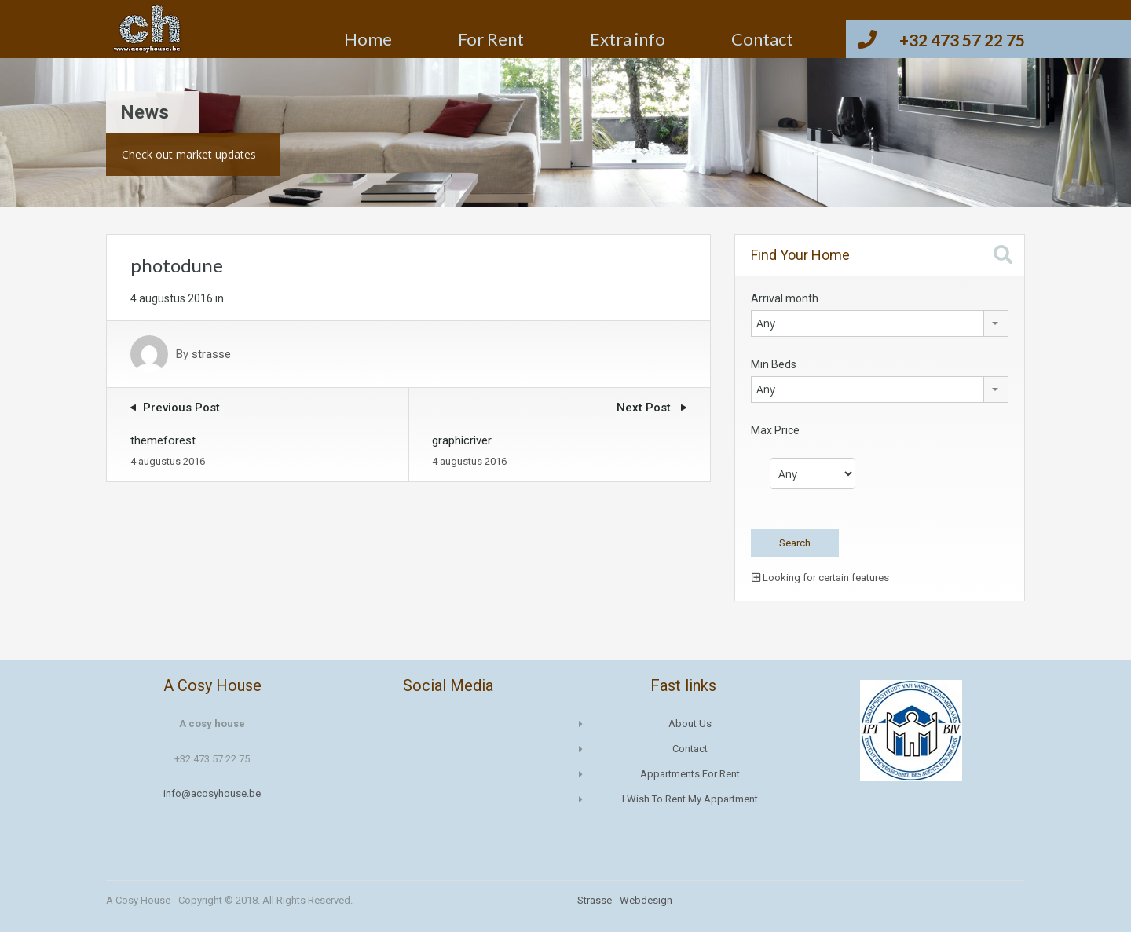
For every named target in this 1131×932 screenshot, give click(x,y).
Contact (762, 38)
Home (368, 38)
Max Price (775, 430)
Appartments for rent (690, 774)
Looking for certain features (820, 577)
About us (690, 723)
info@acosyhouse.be (212, 793)
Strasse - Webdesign (624, 900)
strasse (211, 354)
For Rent (491, 38)
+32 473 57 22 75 (962, 39)
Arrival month (784, 298)
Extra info (627, 38)
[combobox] (879, 323)
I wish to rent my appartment (690, 799)
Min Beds (773, 364)
